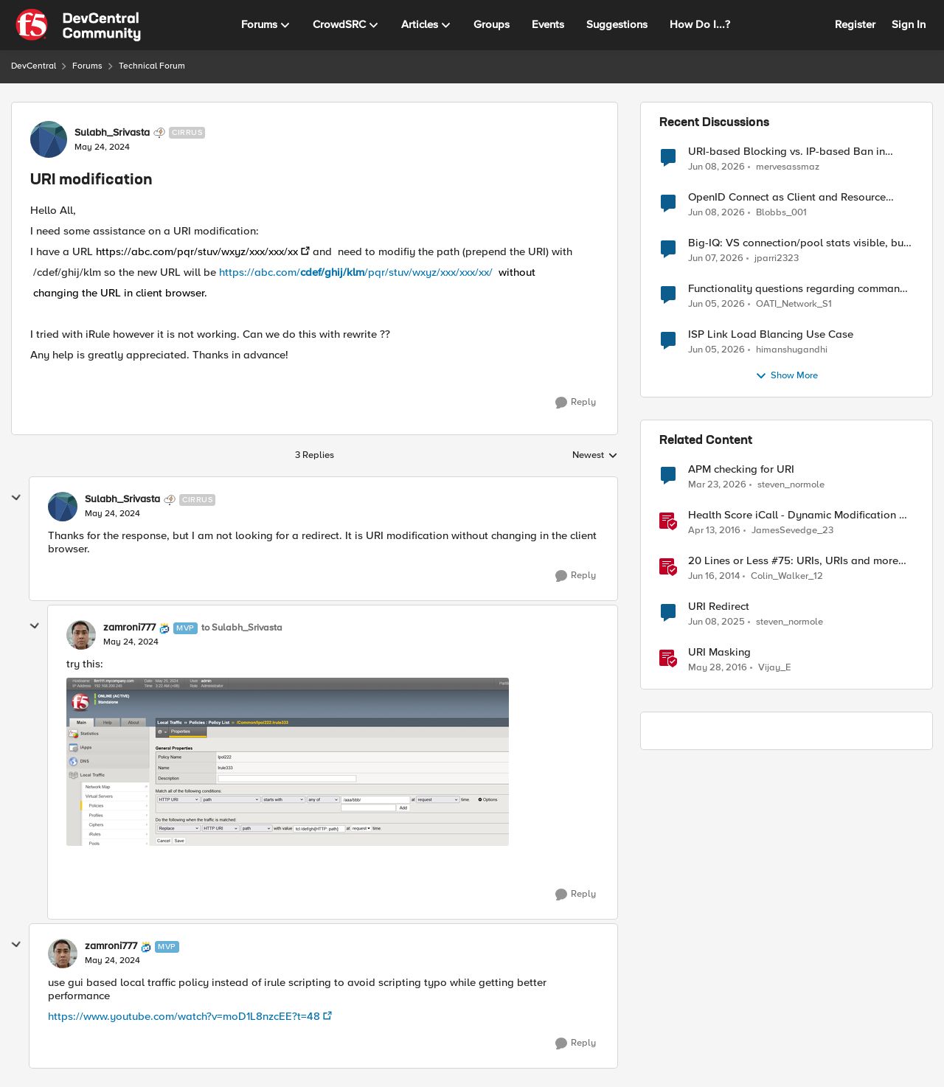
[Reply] (575, 402)
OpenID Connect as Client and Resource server (787, 197)
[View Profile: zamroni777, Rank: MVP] (81, 635)
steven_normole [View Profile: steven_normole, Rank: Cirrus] (791, 484)
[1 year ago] (716, 622)
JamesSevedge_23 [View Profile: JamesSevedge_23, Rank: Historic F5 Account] (792, 530)
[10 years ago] (714, 531)
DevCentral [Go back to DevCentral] (33, 66)
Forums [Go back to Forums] (87, 66)
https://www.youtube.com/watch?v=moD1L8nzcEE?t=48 (184, 1016)
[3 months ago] (717, 485)
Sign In (909, 24)
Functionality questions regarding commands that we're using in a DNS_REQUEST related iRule (800, 288)
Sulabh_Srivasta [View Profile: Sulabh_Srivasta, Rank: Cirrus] (112, 133)
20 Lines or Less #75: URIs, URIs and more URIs (793, 561)
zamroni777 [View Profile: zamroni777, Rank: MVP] (129, 627)
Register (855, 24)
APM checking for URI (741, 469)
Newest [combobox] (595, 456)
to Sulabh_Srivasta (241, 627)
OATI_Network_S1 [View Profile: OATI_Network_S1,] (794, 304)
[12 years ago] (714, 577)
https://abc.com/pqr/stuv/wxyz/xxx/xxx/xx (197, 251)
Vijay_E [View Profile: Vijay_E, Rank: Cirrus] (774, 667)
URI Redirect (718, 606)
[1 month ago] (716, 167)
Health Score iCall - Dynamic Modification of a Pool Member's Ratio (798, 515)
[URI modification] (112, 514)
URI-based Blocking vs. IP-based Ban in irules (786, 151)
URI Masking (719, 652)
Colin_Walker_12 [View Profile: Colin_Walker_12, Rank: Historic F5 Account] (787, 576)
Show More (786, 376)
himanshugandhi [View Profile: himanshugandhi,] (791, 349)
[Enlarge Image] (287, 762)
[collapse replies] (16, 498)
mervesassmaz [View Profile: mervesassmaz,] (787, 166)
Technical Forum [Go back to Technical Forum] (152, 66)
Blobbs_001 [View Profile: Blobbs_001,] (781, 212)
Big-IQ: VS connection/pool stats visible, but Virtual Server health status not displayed (797, 243)
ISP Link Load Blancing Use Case (770, 334)
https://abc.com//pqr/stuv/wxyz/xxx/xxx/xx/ (377, 272)
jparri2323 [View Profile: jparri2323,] (776, 258)
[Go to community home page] (78, 25)
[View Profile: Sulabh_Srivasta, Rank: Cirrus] (48, 139)
